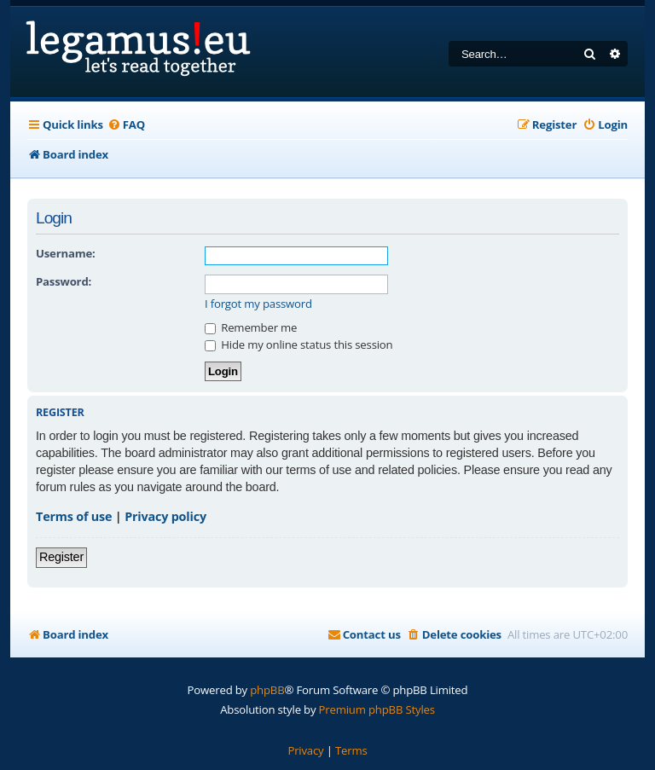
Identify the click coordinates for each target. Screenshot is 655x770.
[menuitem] (126, 125)
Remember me (251, 327)
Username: (66, 253)
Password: (63, 281)
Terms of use (74, 516)
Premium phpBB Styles (377, 709)
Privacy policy (165, 516)
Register (61, 557)
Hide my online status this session (298, 344)
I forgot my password (258, 304)
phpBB (267, 690)
